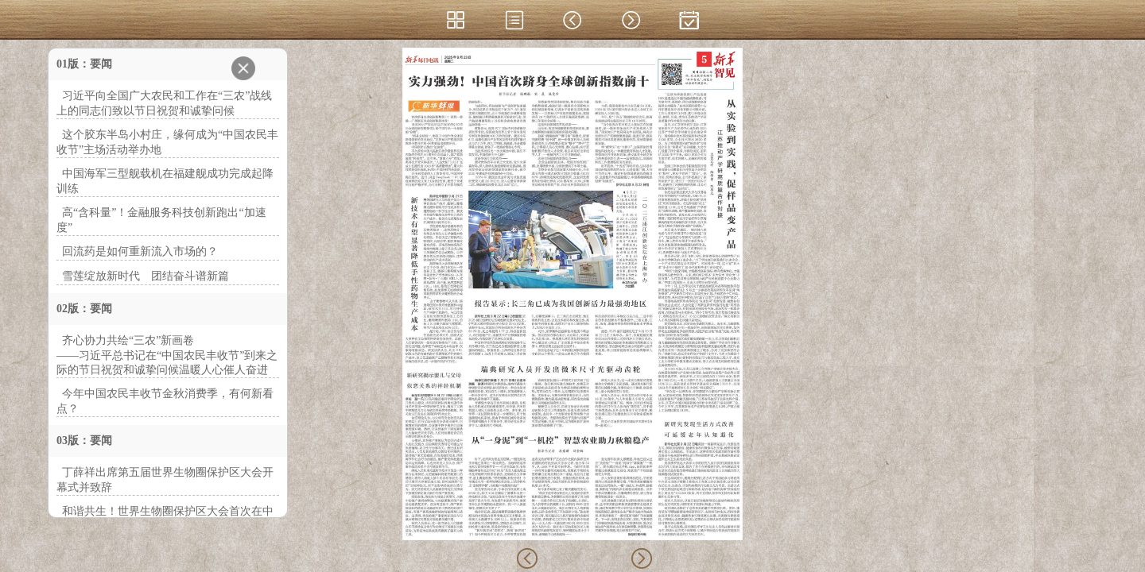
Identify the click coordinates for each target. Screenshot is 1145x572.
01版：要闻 (84, 64)
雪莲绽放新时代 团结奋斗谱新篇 (145, 276)
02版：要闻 (84, 309)
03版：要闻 (84, 440)
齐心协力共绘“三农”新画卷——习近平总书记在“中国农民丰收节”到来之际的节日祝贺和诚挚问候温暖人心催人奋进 (167, 355)
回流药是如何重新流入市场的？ (140, 251)
